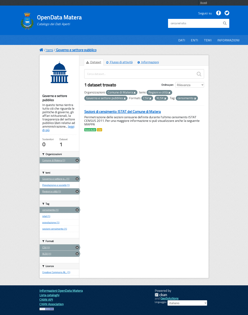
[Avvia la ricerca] (224, 23)
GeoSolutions (169, 298)
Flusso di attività (119, 62)
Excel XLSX (90, 129)
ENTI (194, 40)
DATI (181, 40)
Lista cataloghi (49, 295)
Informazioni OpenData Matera (61, 290)
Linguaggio (160, 302)
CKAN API (46, 299)
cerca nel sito (178, 23)
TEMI (208, 40)
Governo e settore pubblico (76, 50)
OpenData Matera (59, 20)
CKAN (161, 295)
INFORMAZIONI (228, 40)
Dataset (93, 62)
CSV (99, 129)
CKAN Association (51, 304)
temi (49, 50)
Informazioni (148, 62)
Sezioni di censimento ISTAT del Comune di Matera (122, 111)
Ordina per (167, 85)
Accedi (203, 2)
